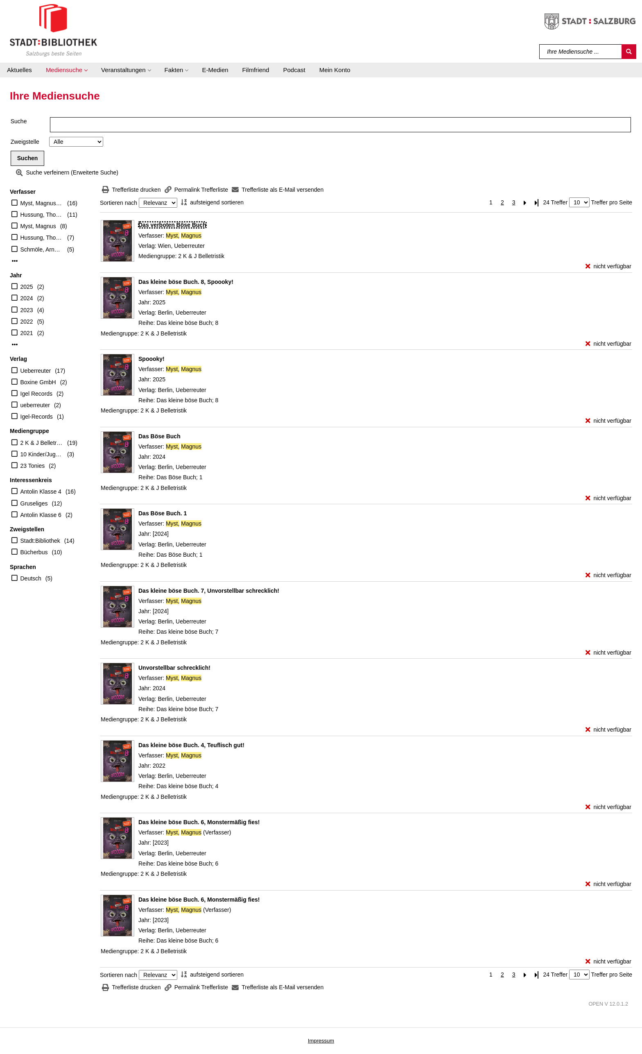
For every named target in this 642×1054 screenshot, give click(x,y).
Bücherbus (34, 552)
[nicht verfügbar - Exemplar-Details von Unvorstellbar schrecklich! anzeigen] (608, 730)
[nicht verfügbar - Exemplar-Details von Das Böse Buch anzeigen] (608, 498)
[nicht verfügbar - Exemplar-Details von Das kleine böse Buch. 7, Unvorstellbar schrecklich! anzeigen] (608, 653)
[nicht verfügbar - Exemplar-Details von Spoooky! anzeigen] (608, 421)
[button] (66, 70)
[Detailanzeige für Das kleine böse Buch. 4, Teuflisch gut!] (191, 745)
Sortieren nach (118, 202)
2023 (26, 310)
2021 (26, 333)
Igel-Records (36, 416)
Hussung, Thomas (41, 237)
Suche (19, 121)
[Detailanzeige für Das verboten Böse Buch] (172, 225)
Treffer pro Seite (611, 202)
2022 (26, 321)
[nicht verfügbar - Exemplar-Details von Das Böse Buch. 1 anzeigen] (608, 575)
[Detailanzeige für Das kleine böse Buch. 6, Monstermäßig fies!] (199, 822)
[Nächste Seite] (525, 202)
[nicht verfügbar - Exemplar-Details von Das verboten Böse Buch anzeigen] (608, 266)
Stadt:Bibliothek (40, 540)
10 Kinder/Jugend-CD (41, 454)
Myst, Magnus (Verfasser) (41, 203)
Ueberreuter (35, 370)
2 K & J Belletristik (41, 443)
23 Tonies (32, 465)
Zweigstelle (25, 141)
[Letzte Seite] (537, 202)
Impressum (321, 1041)
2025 (26, 286)
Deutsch (30, 578)
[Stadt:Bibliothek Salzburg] (53, 30)
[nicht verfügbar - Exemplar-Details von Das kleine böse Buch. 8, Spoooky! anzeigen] (608, 344)
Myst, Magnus (38, 226)
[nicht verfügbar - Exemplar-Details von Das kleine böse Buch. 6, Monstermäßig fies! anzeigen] (608, 884)
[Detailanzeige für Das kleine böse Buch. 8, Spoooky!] (185, 282)
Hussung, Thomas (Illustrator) (41, 214)
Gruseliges (34, 503)
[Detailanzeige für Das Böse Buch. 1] (162, 513)
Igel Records (36, 393)
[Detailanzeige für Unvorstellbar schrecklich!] (174, 667)
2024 (26, 298)
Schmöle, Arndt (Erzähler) (41, 249)
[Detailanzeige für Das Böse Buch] (159, 436)
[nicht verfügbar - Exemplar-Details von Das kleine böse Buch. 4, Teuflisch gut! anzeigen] (608, 807)
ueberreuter (35, 405)
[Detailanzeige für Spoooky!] (151, 359)
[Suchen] (629, 51)
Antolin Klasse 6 (40, 515)
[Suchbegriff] (581, 51)
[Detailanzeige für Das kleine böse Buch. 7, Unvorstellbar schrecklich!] (208, 590)
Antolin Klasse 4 (40, 491)
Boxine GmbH (38, 382)
